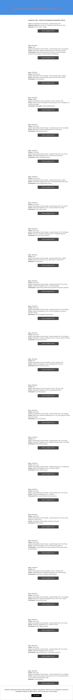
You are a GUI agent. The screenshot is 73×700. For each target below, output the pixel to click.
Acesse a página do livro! (48, 30)
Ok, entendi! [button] (36, 695)
